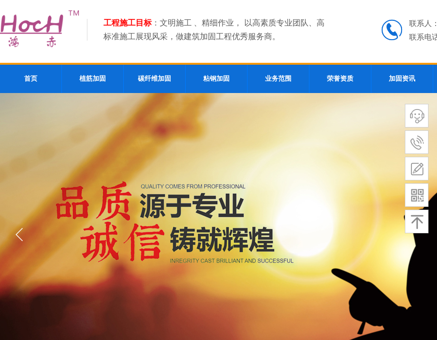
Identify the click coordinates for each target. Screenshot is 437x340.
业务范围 (278, 78)
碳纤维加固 (154, 78)
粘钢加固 (216, 78)
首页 (30, 78)
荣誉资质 (340, 78)
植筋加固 (92, 78)
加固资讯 (402, 78)
